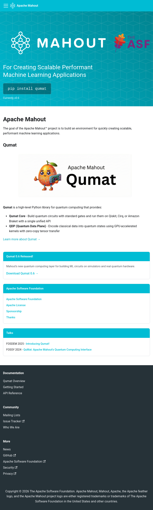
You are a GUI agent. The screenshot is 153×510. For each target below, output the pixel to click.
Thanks (10, 317)
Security (10, 467)
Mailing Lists (11, 415)
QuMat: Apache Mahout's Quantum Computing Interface (58, 349)
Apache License (16, 305)
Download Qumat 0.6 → (22, 273)
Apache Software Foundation (24, 299)
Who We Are (11, 427)
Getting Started (13, 387)
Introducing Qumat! (37, 343)
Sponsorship (14, 311)
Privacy (9, 473)
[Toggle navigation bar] (6, 6)
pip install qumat (27, 89)
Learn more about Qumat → (22, 239)
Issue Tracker (13, 421)
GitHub (9, 455)
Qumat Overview (14, 381)
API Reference (12, 393)
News (7, 449)
